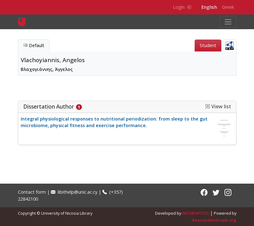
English (209, 7)
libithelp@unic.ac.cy (74, 192)
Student (208, 45)
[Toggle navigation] (228, 22)
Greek (228, 7)
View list (218, 107)
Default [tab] (33, 45)
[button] (207, 106)
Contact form (32, 192)
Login (182, 7)
